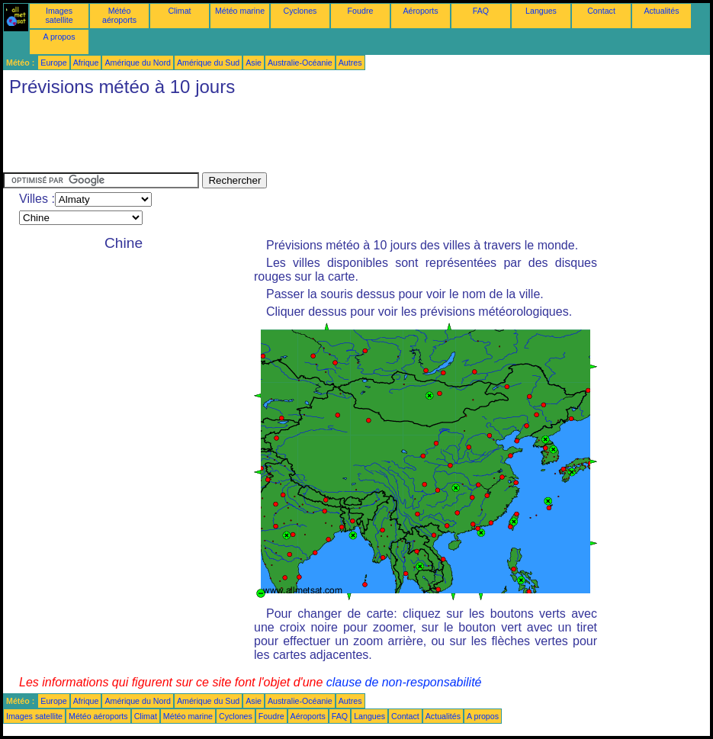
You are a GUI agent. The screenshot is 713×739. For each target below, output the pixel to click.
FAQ (481, 10)
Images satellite (58, 15)
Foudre (361, 10)
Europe (53, 62)
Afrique (86, 62)
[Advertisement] (280, 138)
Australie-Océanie (300, 62)
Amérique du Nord (137, 62)
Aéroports (420, 10)
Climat (179, 10)
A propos (59, 36)
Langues (541, 10)
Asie (254, 62)
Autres (350, 62)
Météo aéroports (119, 15)
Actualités (661, 10)
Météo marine (240, 10)
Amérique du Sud (208, 62)
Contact (601, 10)
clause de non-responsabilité (404, 682)
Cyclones (300, 10)
